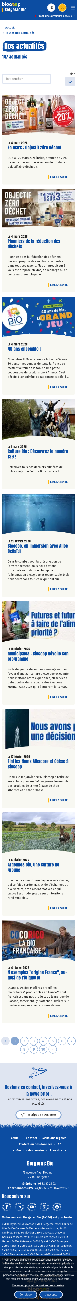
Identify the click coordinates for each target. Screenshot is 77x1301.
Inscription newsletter (38, 1115)
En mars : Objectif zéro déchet (34, 147)
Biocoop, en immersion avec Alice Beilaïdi (38, 548)
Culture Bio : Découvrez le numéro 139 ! (38, 454)
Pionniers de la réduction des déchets (34, 244)
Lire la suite (59, 177)
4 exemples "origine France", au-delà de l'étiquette (37, 975)
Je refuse (26, 1294)
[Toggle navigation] (73, 9)
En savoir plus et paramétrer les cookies (38, 1285)
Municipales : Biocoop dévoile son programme (38, 656)
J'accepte (51, 1294)
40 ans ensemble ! (24, 349)
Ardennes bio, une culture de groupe (33, 867)
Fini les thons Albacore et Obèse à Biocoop (38, 764)
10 (43, 1049)
